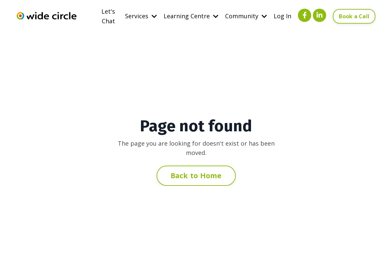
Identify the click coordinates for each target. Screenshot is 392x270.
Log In (282, 16)
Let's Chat (108, 16)
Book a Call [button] (354, 16)
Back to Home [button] (196, 175)
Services (141, 16)
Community (246, 16)
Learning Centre (191, 16)
